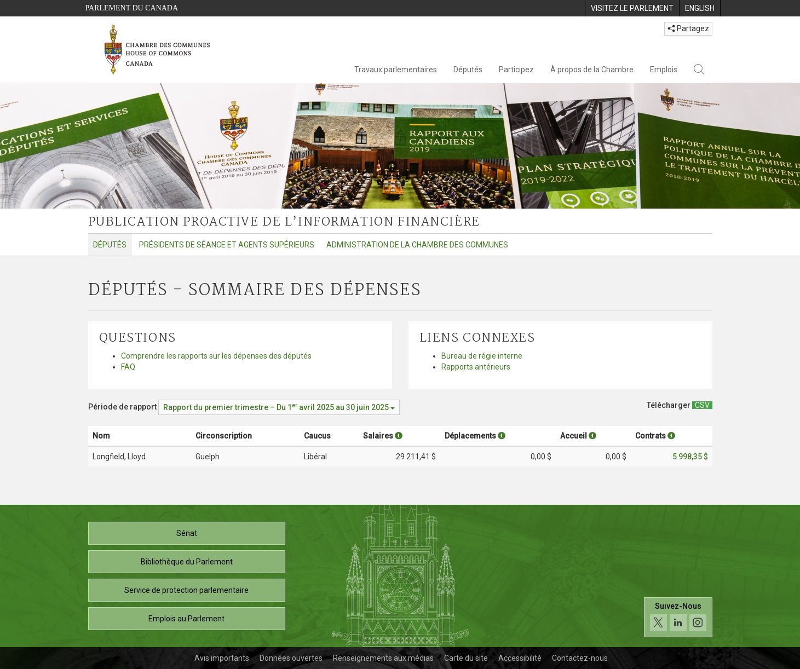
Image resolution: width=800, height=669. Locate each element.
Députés (467, 69)
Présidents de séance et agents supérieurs (226, 244)
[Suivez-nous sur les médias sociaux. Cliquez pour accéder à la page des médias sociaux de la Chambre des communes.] (678, 617)
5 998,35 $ (690, 456)
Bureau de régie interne (481, 355)
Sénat (186, 533)
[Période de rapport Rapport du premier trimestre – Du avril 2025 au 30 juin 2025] (279, 407)
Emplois (663, 69)
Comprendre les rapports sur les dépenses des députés (216, 355)
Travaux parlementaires (395, 69)
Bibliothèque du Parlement (187, 561)
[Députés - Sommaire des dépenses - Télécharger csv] (702, 405)
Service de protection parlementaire (186, 590)
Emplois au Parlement (186, 618)
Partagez (688, 28)
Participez (516, 69)
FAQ (128, 366)
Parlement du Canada (132, 8)
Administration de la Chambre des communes (417, 244)
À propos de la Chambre (592, 69)
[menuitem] (632, 8)
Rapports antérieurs (475, 366)
